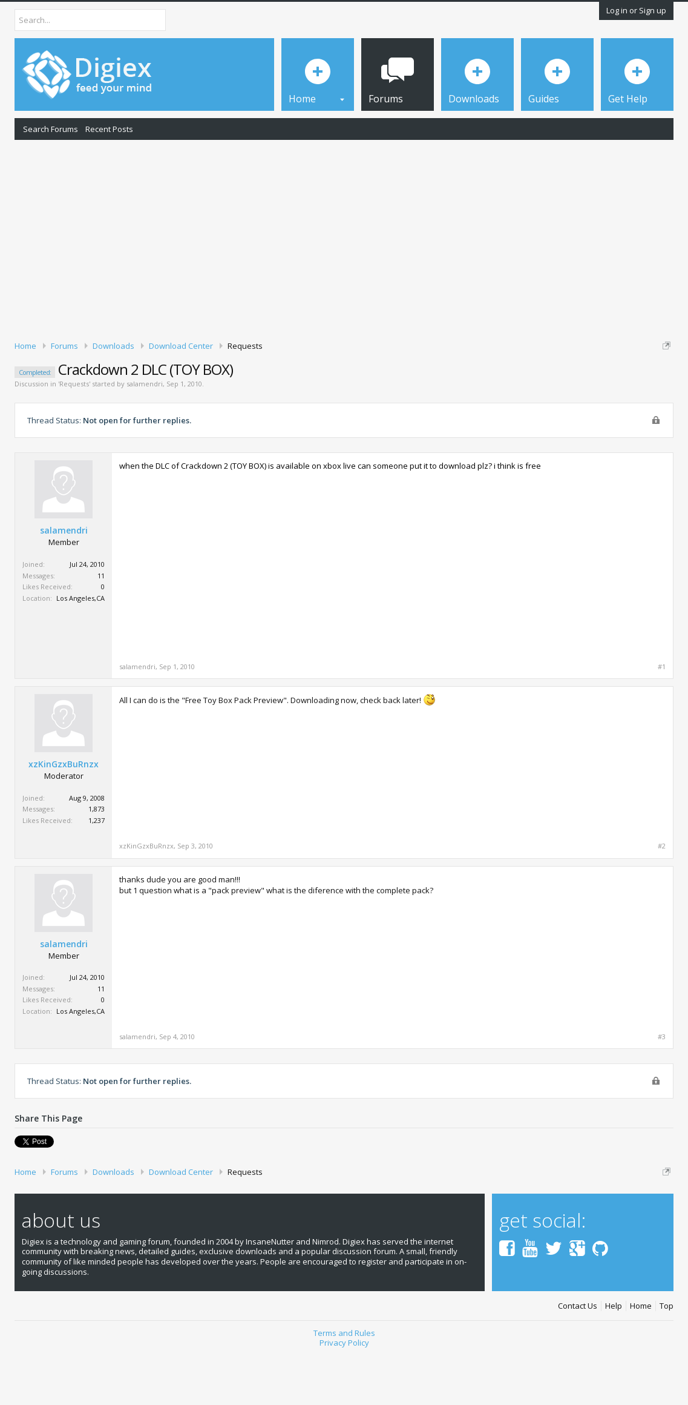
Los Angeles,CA (80, 649)
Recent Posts (109, 129)
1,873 (96, 860)
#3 (662, 1089)
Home (641, 1358)
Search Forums (50, 129)
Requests (74, 435)
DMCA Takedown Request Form (345, 392)
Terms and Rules (344, 1385)
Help (613, 1358)
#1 (662, 719)
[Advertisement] (344, 238)
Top (666, 1358)
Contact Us (577, 1358)
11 (101, 627)
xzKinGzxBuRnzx (63, 816)
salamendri (144, 435)
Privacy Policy (344, 1394)
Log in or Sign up (636, 10)
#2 (662, 898)
